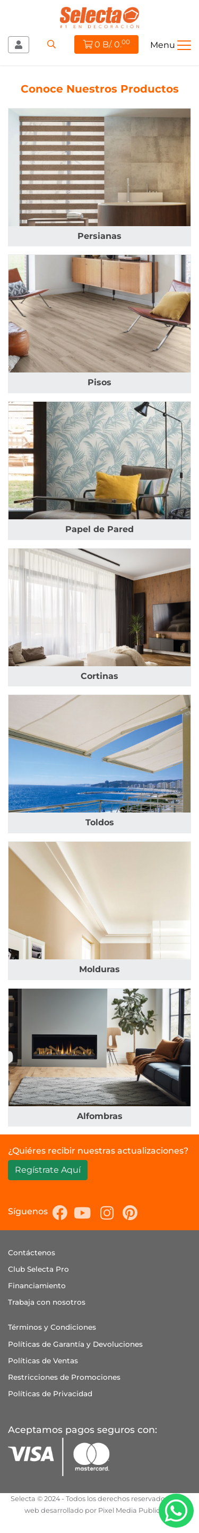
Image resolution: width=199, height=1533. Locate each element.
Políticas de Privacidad (50, 1393)
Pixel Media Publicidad (136, 1510)
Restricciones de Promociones (64, 1377)
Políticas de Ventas (43, 1360)
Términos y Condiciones (52, 1327)
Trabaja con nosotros (46, 1302)
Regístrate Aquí (48, 1170)
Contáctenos (31, 1252)
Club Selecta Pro (38, 1269)
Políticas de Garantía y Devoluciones (75, 1344)
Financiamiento (37, 1285)
